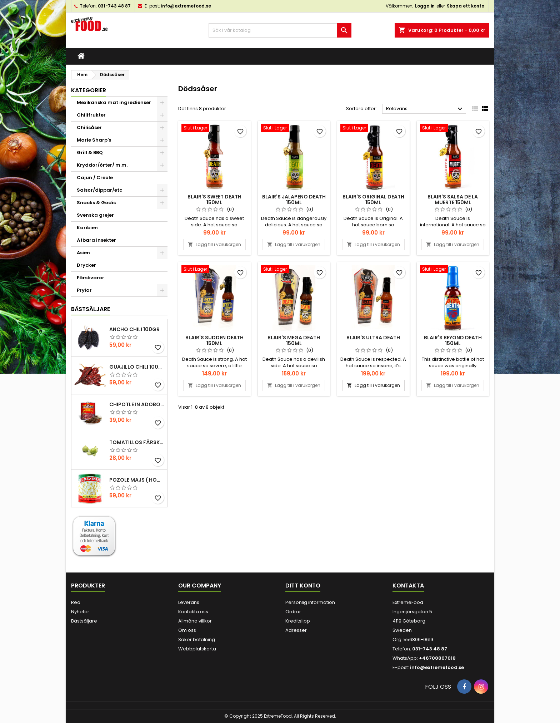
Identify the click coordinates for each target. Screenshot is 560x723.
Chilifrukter (91, 115)
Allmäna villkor (195, 621)
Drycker (86, 265)
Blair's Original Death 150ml (373, 199)
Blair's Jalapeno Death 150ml (294, 199)
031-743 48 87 (114, 6)
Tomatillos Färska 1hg (136, 442)
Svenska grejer (95, 215)
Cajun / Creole (95, 177)
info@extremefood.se (186, 6)
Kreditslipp (297, 621)
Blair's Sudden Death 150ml (214, 340)
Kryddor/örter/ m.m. (102, 165)
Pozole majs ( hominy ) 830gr (136, 480)
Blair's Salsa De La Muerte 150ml (453, 199)
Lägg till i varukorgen (214, 244)
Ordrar (293, 611)
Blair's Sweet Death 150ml (214, 199)
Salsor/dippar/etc (99, 190)
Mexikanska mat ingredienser (114, 102)
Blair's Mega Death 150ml (294, 340)
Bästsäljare (90, 309)
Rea (75, 602)
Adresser (296, 630)
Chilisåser (89, 127)
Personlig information (310, 602)
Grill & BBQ (90, 152)
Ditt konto (302, 585)
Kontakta (408, 585)
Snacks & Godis (96, 202)
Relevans (425, 109)
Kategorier (88, 90)
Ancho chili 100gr (134, 329)
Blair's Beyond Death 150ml (453, 340)
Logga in (425, 6)
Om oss (187, 630)
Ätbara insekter (96, 240)
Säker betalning (196, 639)
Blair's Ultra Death (373, 337)
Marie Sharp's (94, 140)
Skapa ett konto (465, 6)
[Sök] (280, 30)
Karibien (87, 227)
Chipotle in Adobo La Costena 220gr (136, 404)
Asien (83, 252)
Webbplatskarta (197, 648)
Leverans (188, 602)
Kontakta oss (193, 611)
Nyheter (80, 611)
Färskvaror (90, 277)
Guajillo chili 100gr (136, 367)
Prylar (84, 290)
